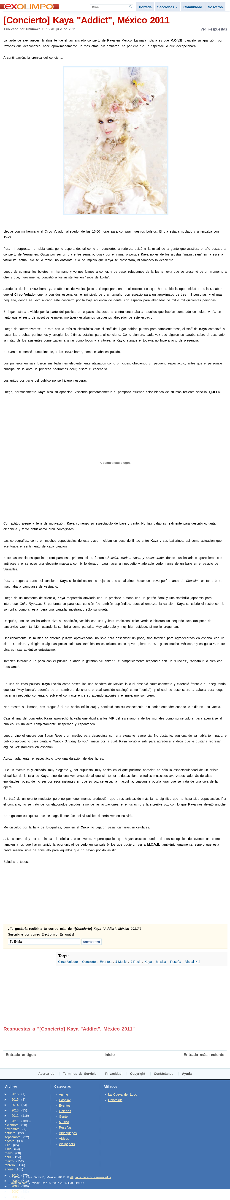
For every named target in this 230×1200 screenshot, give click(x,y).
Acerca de (46, 1073)
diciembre (12, 1125)
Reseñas (65, 1127)
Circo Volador (68, 962)
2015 (15, 1099)
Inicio (110, 1055)
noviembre (12, 1129)
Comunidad (192, 7)
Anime (63, 1094)
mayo (9, 1153)
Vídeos (64, 1138)
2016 (15, 1094)
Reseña (175, 962)
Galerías (65, 1111)
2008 (15, 1186)
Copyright (137, 1073)
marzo (9, 1161)
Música (64, 1122)
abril (8, 1157)
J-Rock (135, 962)
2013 (15, 1110)
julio (8, 1145)
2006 (15, 1197)
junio (8, 1149)
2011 (15, 1121)
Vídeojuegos (68, 1133)
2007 (15, 1191)
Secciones (167, 7)
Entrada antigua (21, 1055)
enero (9, 1169)
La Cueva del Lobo (122, 1094)
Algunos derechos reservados (90, 1177)
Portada (145, 7)
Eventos (105, 962)
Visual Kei (192, 962)
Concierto (89, 962)
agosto (9, 1141)
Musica (161, 962)
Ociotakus (115, 1100)
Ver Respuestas (213, 29)
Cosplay (65, 1100)
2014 (15, 1105)
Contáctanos (163, 1073)
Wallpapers (67, 1144)
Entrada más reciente (204, 1055)
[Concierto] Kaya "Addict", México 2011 (115, 19)
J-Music (121, 962)
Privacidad (113, 1073)
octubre (10, 1133)
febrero (10, 1165)
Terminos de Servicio (80, 1073)
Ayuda (187, 1073)
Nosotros (215, 7)
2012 (15, 1115)
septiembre (13, 1137)
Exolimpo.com (18, 1183)
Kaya (148, 962)
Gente (63, 1116)
